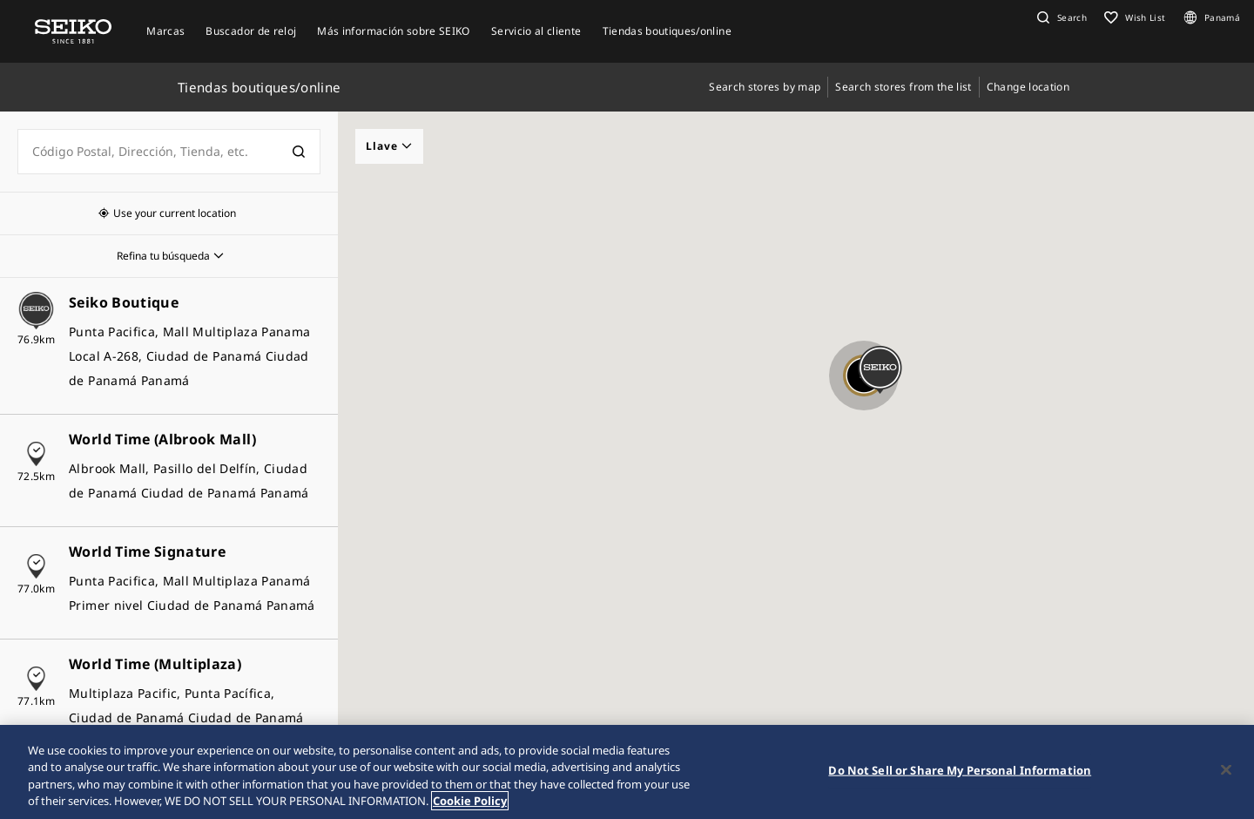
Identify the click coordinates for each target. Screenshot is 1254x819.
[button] (1060, 17)
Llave (389, 146)
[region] (627, 772)
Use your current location (174, 213)
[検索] (299, 151)
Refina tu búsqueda (163, 255)
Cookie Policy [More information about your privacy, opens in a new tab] (470, 801)
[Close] (1226, 769)
